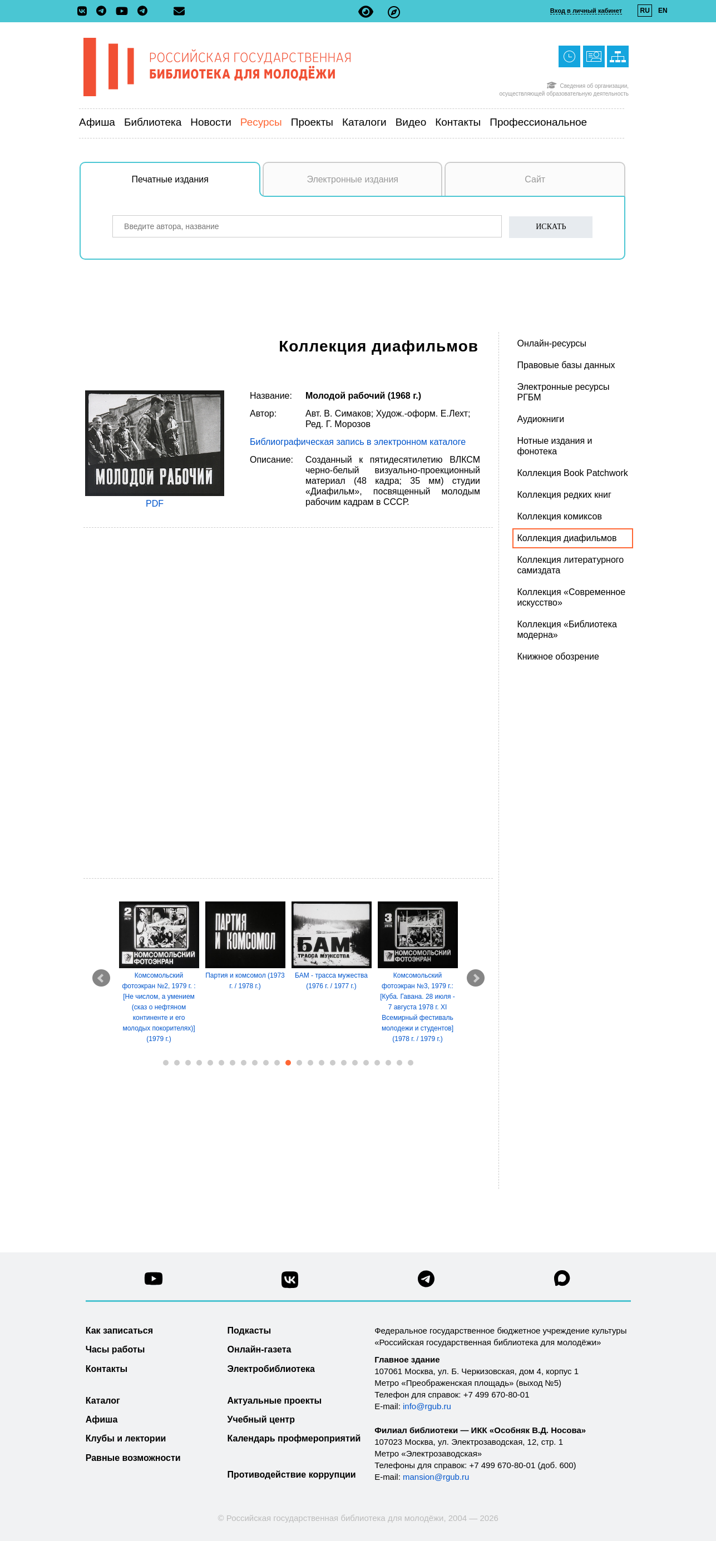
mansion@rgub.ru (436, 1476)
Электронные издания (352, 179)
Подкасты (249, 1330)
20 (377, 1063)
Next (476, 978)
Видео (411, 122)
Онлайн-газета (260, 1349)
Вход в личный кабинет (586, 10)
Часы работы (115, 1349)
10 (266, 1063)
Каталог (103, 1400)
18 (355, 1063)
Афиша (97, 122)
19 (366, 1063)
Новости (210, 122)
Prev (101, 978)
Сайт (535, 179)
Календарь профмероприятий (294, 1438)
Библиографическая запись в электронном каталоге (358, 442)
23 (410, 1063)
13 (299, 1063)
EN (663, 10)
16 (332, 1063)
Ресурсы (261, 122)
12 (288, 1063)
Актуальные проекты (275, 1400)
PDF (155, 503)
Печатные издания (196, 185)
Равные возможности (133, 1458)
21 (388, 1063)
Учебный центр (261, 1419)
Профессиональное (538, 122)
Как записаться (119, 1330)
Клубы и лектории (126, 1438)
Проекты (312, 122)
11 (277, 1063)
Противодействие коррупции (292, 1474)
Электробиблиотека (271, 1369)
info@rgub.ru (427, 1406)
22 (399, 1063)
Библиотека (152, 122)
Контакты (458, 122)
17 (344, 1063)
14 (310, 1063)
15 (321, 1063)
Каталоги (364, 122)
